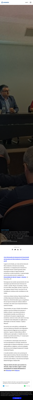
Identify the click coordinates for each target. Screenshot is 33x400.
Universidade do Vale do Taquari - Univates (15, 277)
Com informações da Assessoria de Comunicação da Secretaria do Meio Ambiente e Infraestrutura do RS (16, 259)
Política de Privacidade (24, 395)
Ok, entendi (17, 398)
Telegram (17, 370)
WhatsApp (8, 370)
